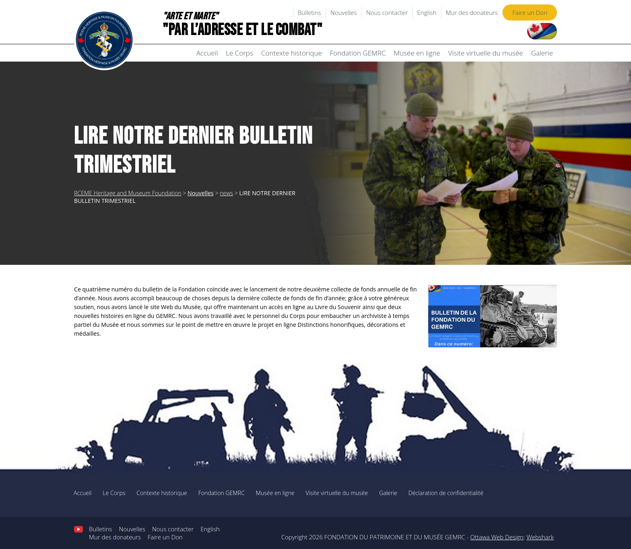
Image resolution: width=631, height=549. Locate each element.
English (427, 12)
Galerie (542, 53)
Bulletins (309, 12)
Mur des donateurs (472, 12)
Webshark (539, 537)
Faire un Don (529, 12)
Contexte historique (291, 53)
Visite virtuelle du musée (485, 53)
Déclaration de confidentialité (445, 493)
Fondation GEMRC (358, 53)
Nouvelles (343, 12)
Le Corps (239, 53)
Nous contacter (387, 12)
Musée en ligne (417, 53)
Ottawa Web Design (497, 537)
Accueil (207, 53)
